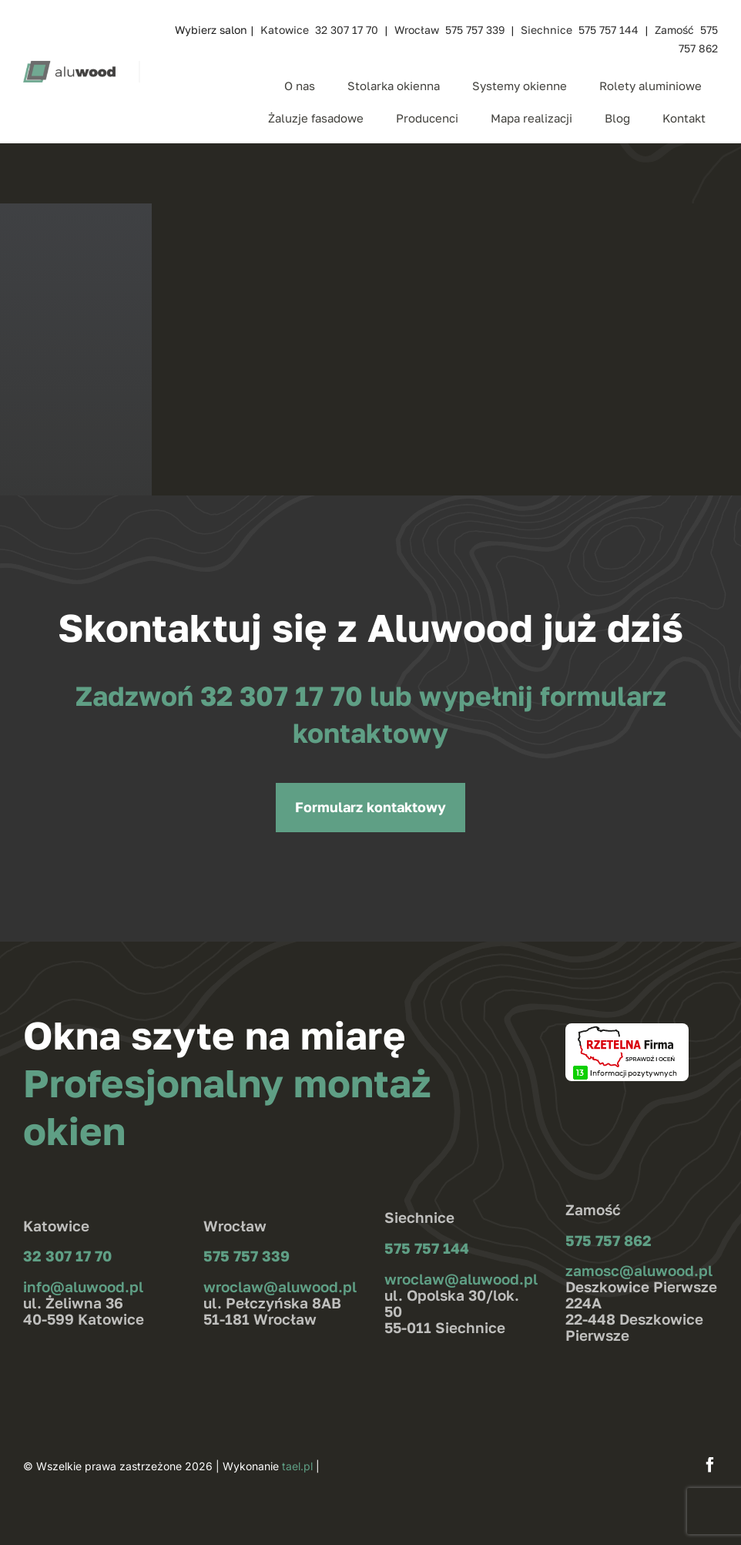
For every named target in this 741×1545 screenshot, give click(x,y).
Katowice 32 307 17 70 (319, 29)
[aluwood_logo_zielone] (69, 67)
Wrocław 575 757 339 (449, 29)
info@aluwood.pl (83, 1286)
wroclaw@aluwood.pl (280, 1286)
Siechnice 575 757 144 (580, 29)
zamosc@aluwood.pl (638, 1270)
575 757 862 (608, 1240)
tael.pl (297, 1466)
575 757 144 (426, 1248)
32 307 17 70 (285, 696)
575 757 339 (246, 1256)
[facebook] (710, 1465)
